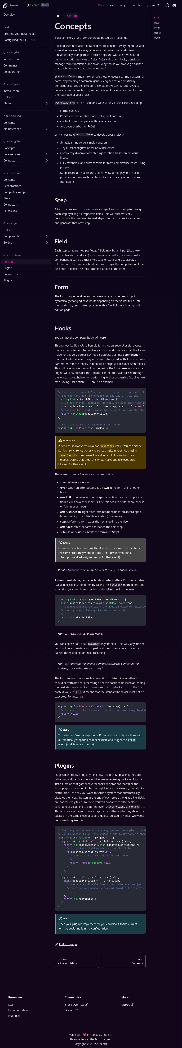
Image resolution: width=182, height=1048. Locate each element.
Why (122, 5)
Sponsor (152, 5)
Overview (9, 14)
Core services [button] (11, 154)
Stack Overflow (76, 1004)
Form (156, 27)
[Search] (37, 5)
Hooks (157, 32)
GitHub (127, 1004)
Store (6, 198)
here (103, 337)
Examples (135, 5)
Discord (71, 1010)
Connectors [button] (10, 160)
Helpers (8, 97)
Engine (7, 268)
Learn (112, 5)
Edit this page (66, 944)
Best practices (12, 186)
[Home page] (58, 15)
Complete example (15, 192)
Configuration (11, 71)
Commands (10, 65)
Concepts (9, 122)
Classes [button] (8, 103)
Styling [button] (7, 242)
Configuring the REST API (19, 40)
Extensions (10, 210)
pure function (131, 354)
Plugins (7, 280)
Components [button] (11, 236)
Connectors (10, 204)
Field (156, 22)
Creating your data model (19, 33)
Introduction (11, 59)
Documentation (18, 1010)
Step (115, 532)
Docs (101, 5)
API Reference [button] (12, 129)
